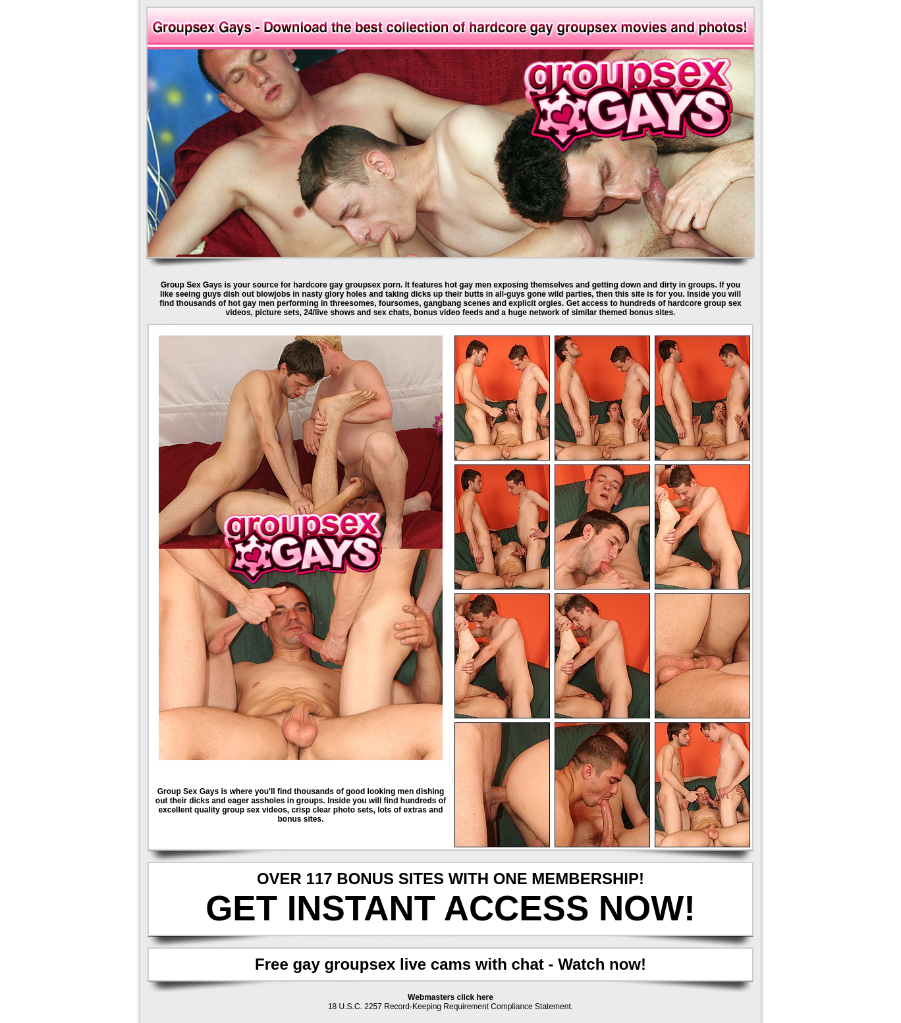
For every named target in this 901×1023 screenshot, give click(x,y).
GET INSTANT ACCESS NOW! (450, 908)
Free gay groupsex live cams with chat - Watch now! (450, 964)
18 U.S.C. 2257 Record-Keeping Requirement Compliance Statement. (450, 1006)
